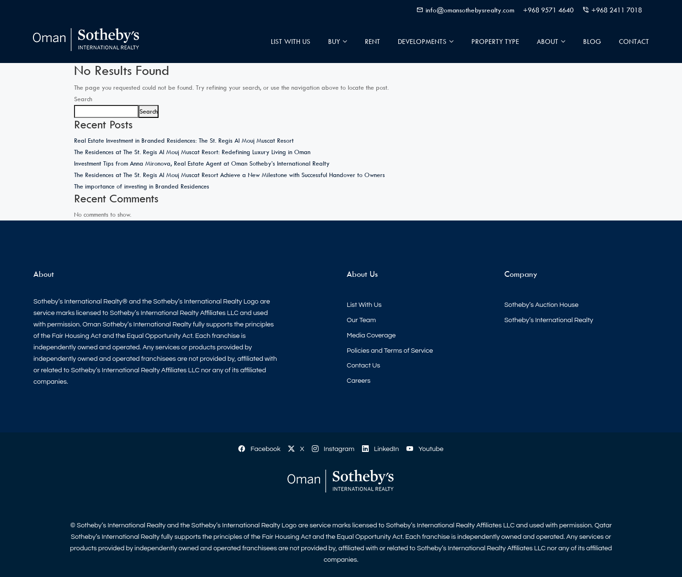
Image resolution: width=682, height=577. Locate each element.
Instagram (333, 449)
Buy (334, 41)
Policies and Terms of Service (390, 350)
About (547, 41)
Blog (592, 41)
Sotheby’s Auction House (541, 305)
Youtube (424, 449)
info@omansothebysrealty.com (470, 10)
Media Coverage (371, 335)
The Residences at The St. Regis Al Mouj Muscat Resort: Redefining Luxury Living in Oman (192, 152)
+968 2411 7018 (616, 10)
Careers (359, 381)
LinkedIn (380, 449)
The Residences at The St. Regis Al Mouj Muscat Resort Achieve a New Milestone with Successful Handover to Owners (229, 174)
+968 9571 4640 (548, 10)
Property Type (495, 41)
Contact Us (363, 365)
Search (83, 99)
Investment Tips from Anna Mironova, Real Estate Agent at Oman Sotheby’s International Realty (202, 163)
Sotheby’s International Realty (548, 320)
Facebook (259, 449)
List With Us (290, 41)
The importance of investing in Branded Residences (141, 186)
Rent (372, 41)
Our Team (361, 320)
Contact (634, 41)
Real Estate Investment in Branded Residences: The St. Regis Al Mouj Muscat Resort (184, 140)
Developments (422, 41)
